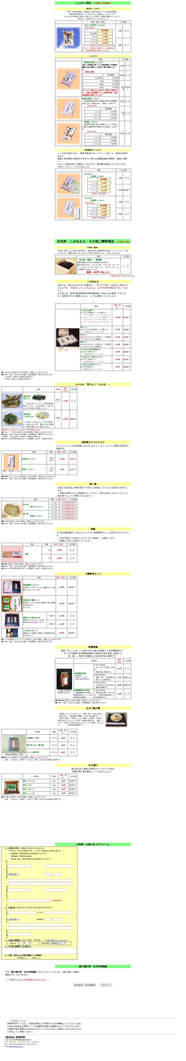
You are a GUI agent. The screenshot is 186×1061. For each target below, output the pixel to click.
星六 (96, 651)
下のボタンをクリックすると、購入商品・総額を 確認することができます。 (93, 1011)
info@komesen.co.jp (16, 1048)
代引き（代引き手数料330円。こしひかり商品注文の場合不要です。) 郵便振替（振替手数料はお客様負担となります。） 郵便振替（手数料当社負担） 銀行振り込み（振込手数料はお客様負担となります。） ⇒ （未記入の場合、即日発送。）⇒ (44, 895)
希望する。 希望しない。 (44, 950)
